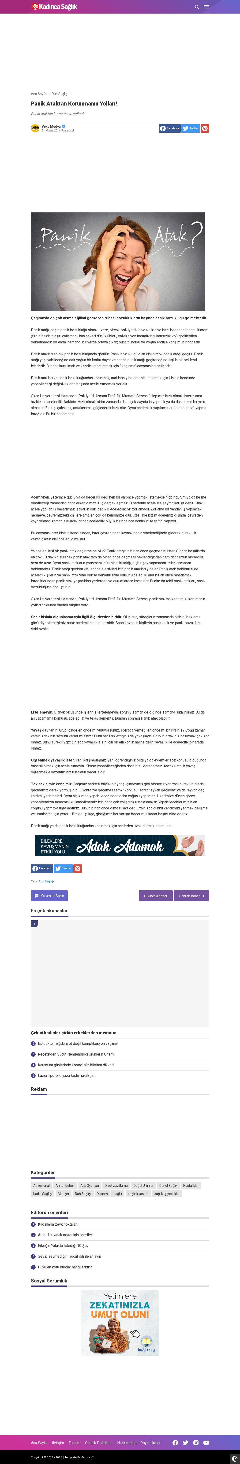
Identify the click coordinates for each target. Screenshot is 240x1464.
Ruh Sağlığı (46, 881)
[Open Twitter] (185, 1443)
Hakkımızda (126, 1443)
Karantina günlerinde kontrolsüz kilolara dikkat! (76, 1065)
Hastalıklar (191, 1185)
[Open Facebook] (175, 1443)
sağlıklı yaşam (138, 1194)
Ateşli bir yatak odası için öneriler (65, 1235)
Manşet (63, 1194)
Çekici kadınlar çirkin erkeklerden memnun (73, 1033)
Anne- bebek (65, 1185)
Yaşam (102, 1194)
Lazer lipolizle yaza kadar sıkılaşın (66, 1075)
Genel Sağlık (168, 1185)
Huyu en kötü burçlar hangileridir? (65, 1267)
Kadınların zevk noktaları (58, 1224)
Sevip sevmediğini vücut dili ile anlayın (69, 1256)
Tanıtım (74, 1443)
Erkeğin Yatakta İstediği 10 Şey (63, 1245)
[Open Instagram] (196, 1443)
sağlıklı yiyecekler (167, 1194)
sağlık (118, 1194)
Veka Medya (53, 126)
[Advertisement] (120, 53)
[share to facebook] (170, 128)
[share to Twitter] (190, 128)
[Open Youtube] (206, 1443)
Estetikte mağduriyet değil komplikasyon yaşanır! (78, 1043)
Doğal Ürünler (144, 1185)
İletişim (58, 1443)
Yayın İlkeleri (151, 1443)
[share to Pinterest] (205, 128)
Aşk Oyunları (89, 1185)
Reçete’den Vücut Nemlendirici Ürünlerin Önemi (76, 1054)
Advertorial (41, 1185)
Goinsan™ (87, 1457)
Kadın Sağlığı (42, 1194)
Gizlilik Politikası (98, 1443)
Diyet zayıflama (116, 1185)
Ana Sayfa (39, 1443)
